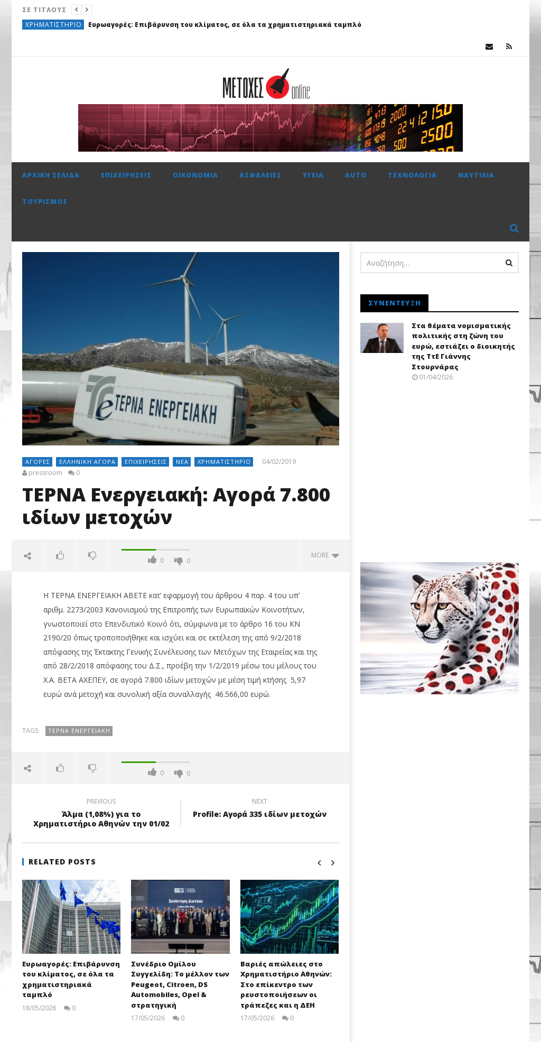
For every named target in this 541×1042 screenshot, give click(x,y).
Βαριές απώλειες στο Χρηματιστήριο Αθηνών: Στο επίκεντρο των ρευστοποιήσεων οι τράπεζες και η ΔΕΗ (286, 984)
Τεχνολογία (412, 175)
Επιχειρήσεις (126, 175)
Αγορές (37, 462)
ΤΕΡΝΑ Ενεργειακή (79, 730)
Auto (356, 175)
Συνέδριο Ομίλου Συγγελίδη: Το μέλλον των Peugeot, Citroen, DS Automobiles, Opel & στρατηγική (180, 984)
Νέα (182, 462)
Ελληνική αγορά (87, 462)
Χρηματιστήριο (53, 24)
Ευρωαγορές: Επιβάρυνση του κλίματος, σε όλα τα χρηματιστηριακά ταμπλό (224, 24)
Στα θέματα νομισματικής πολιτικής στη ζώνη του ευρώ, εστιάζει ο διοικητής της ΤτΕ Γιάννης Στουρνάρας (463, 346)
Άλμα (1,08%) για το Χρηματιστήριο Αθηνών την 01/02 (101, 814)
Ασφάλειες (260, 175)
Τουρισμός (45, 201)
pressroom (45, 473)
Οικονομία (195, 175)
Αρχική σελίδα (51, 175)
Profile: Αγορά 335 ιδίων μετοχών (260, 809)
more (325, 555)
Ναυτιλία (476, 175)
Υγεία (313, 175)
